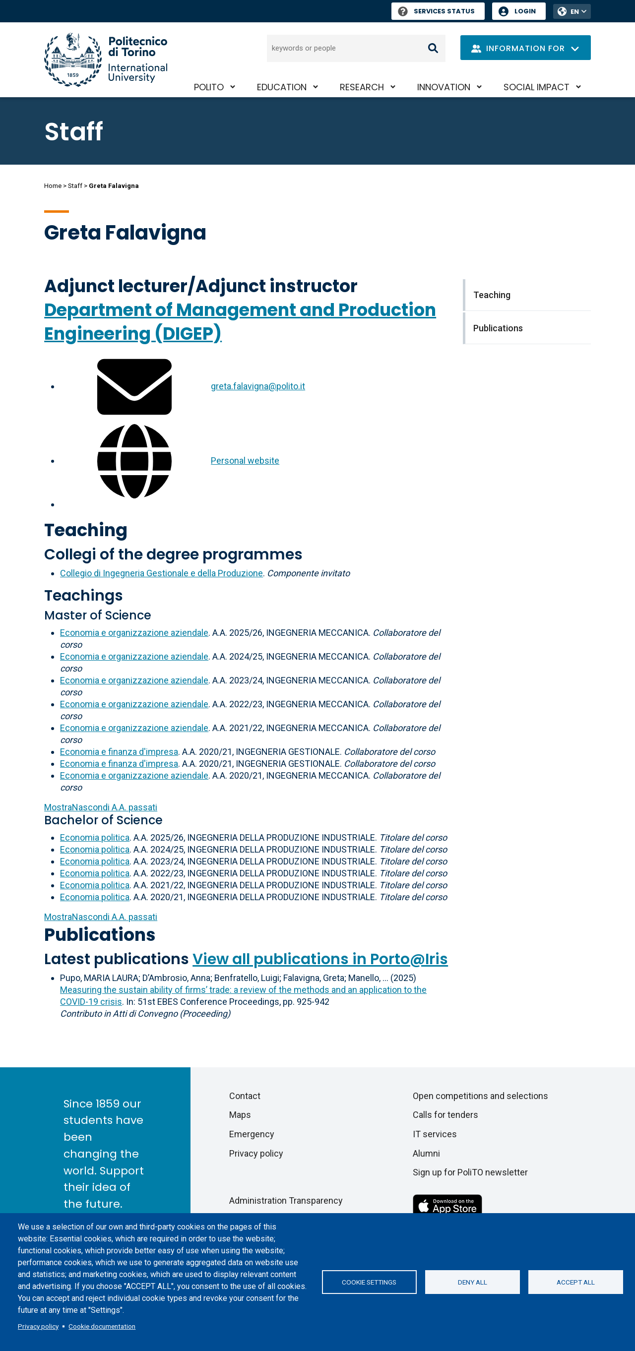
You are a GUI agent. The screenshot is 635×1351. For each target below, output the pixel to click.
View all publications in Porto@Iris (320, 959)
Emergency (251, 1134)
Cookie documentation (101, 1326)
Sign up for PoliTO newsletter (470, 1172)
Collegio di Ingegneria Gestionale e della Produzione (161, 573)
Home (53, 185)
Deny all (472, 1282)
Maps (240, 1114)
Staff (75, 185)
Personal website (245, 460)
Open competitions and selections (480, 1096)
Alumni (426, 1153)
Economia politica (94, 837)
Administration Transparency (286, 1200)
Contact (244, 1096)
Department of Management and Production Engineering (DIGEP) (240, 322)
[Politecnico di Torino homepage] (105, 60)
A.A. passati (100, 807)
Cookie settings (369, 1282)
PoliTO (209, 87)
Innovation (443, 87)
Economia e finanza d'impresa (119, 751)
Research (362, 87)
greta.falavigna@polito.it (258, 386)
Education (282, 87)
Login (525, 11)
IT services (435, 1134)
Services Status (436, 11)
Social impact (537, 87)
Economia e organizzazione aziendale (134, 632)
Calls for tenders (445, 1114)
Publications (100, 934)
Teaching (85, 530)
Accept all (576, 1282)
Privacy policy (38, 1326)
